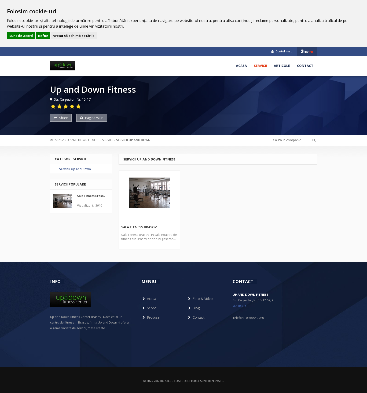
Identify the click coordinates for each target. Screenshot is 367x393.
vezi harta (239, 306)
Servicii (260, 65)
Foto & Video (200, 298)
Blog (193, 308)
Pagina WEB (91, 118)
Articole (282, 65)
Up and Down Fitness (83, 140)
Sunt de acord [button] (21, 35)
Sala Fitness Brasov (139, 227)
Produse (150, 317)
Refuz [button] (43, 35)
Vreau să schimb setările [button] (74, 35)
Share (61, 118)
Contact (305, 65)
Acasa (241, 65)
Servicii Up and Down (133, 140)
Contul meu (281, 51)
